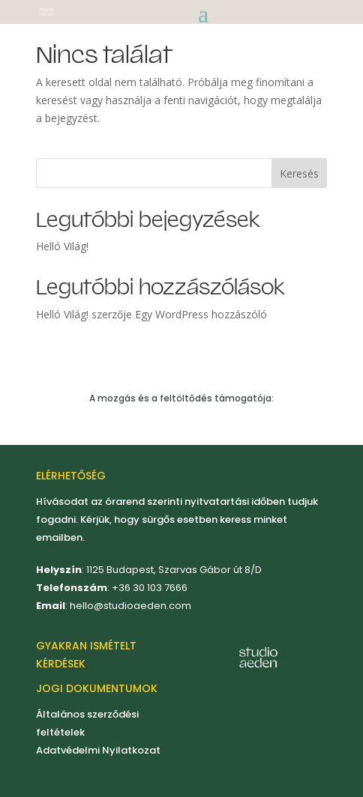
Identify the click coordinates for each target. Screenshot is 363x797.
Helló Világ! (62, 246)
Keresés (299, 173)
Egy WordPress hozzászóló (201, 314)
